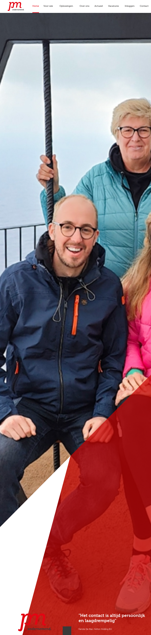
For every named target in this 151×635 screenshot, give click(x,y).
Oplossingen (66, 6)
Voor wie (48, 6)
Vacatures (113, 6)
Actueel (99, 6)
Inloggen (130, 6)
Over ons (84, 6)
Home (35, 6)
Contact (144, 6)
